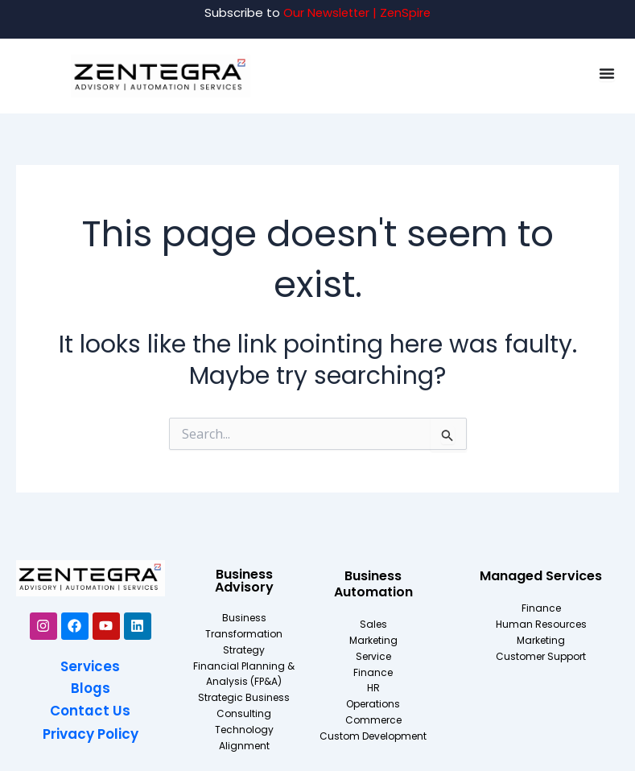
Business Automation (373, 584)
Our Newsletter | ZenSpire (357, 12)
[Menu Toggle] (607, 73)
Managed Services (541, 576)
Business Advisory (244, 580)
